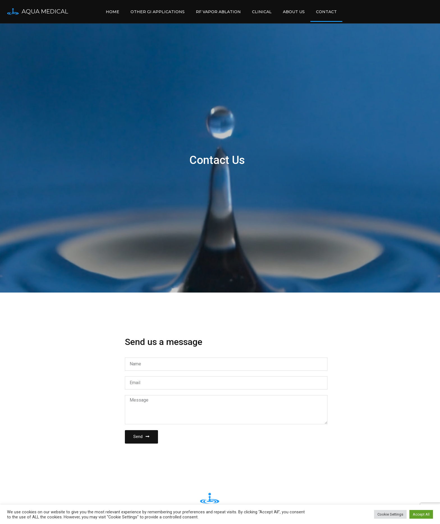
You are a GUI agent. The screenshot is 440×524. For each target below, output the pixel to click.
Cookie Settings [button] (390, 514)
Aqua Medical (45, 11)
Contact (326, 11)
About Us (294, 11)
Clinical (262, 11)
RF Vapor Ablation (218, 11)
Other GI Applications (157, 11)
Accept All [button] (421, 514)
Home (112, 11)
